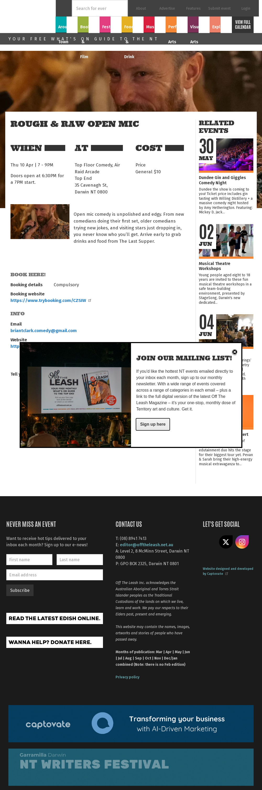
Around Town (66, 27)
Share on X (226, 542)
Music (154, 24)
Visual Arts (199, 24)
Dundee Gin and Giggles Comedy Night (222, 180)
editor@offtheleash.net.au (146, 544)
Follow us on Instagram (242, 542)
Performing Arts (177, 27)
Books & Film (89, 27)
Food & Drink (132, 27)
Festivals (110, 24)
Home (64, 8)
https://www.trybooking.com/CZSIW (50, 300)
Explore (220, 24)
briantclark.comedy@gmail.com (43, 330)
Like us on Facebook (209, 542)
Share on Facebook (17, 390)
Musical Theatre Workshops (214, 266)
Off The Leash (32, 16)
